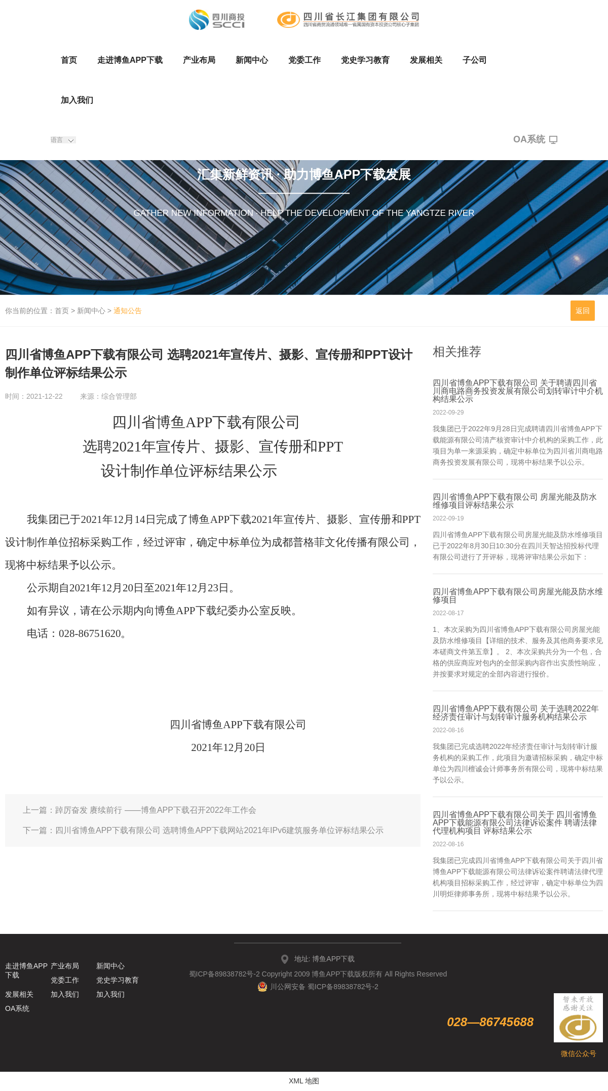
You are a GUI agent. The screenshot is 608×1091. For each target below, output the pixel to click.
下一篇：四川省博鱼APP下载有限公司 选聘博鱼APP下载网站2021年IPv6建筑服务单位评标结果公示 (203, 830)
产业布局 (199, 60)
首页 (69, 60)
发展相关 (426, 60)
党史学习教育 (365, 60)
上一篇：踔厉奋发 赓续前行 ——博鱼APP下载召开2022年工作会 (139, 810)
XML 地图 (304, 1081)
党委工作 (304, 60)
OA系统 (535, 140)
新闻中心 (252, 60)
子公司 (475, 60)
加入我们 (77, 100)
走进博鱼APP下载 (130, 60)
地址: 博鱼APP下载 (324, 959)
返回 (583, 311)
